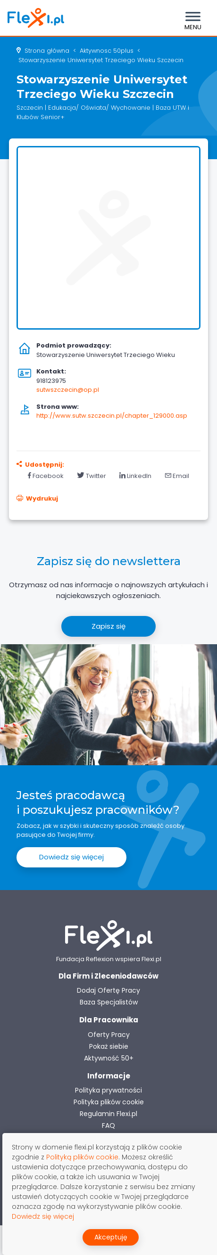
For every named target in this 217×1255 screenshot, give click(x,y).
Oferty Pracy (109, 1034)
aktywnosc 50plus (107, 51)
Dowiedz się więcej (71, 857)
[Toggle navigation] (192, 18)
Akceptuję (110, 1237)
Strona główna (47, 51)
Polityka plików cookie (109, 1102)
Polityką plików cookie (82, 1157)
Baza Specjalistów (109, 1002)
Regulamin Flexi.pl (108, 1113)
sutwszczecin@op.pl (67, 389)
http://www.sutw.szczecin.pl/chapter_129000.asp (111, 415)
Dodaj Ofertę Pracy (108, 990)
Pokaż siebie (108, 1046)
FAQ (108, 1125)
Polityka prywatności (108, 1090)
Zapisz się (108, 626)
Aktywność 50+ (109, 1058)
